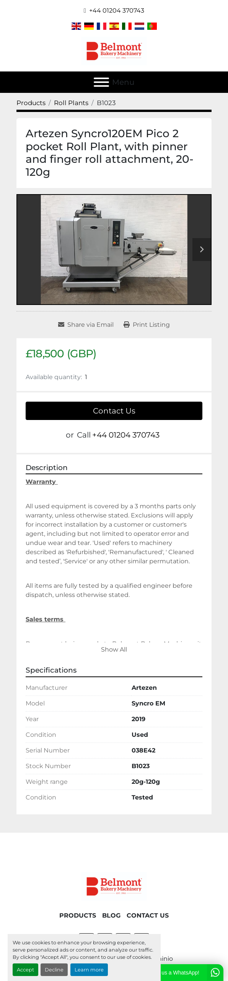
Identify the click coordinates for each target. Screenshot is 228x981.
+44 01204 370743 (116, 10)
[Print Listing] (147, 325)
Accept (25, 970)
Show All (114, 649)
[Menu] (101, 82)
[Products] (31, 103)
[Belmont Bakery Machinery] (114, 886)
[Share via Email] (86, 325)
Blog (111, 915)
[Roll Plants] (71, 103)
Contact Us (114, 410)
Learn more (89, 970)
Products (77, 915)
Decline (54, 970)
